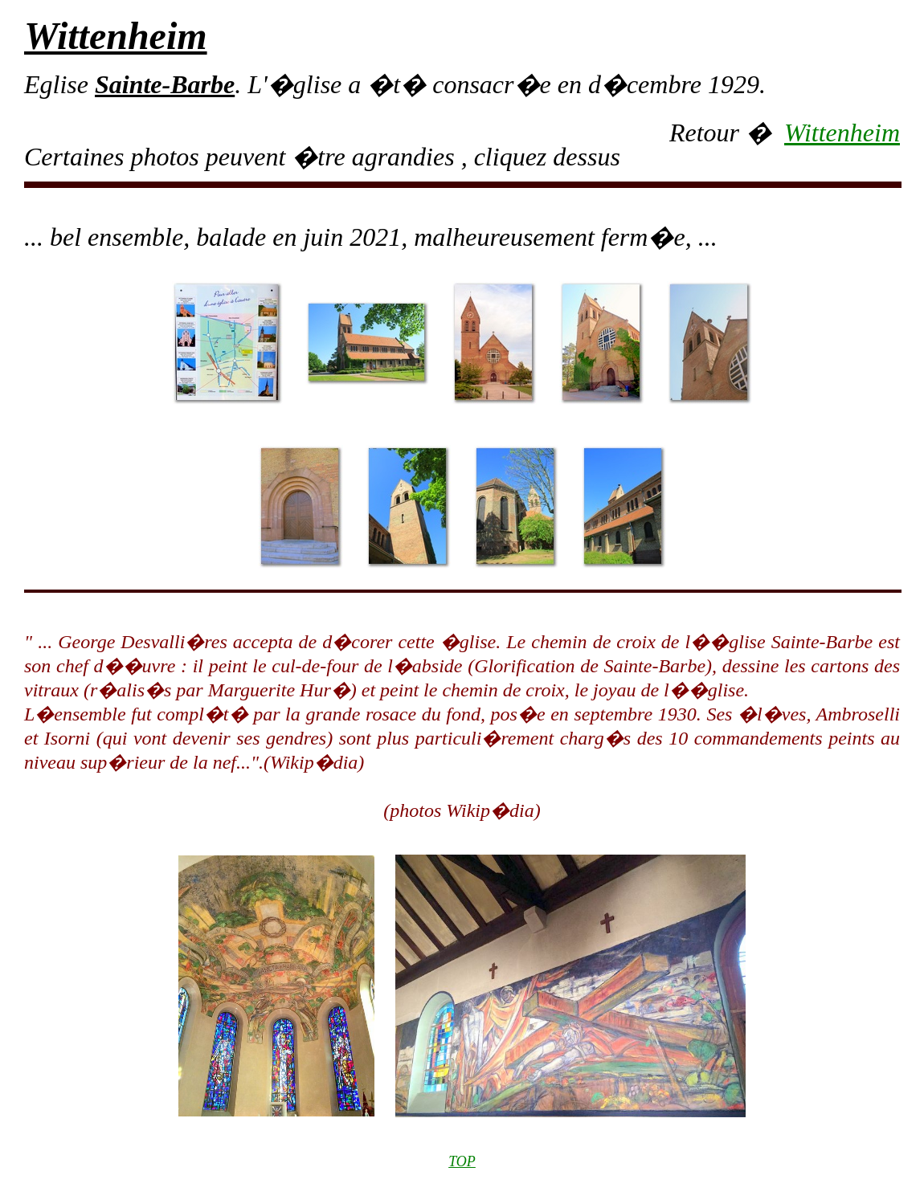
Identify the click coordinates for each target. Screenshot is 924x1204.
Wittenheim (842, 132)
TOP (462, 1161)
